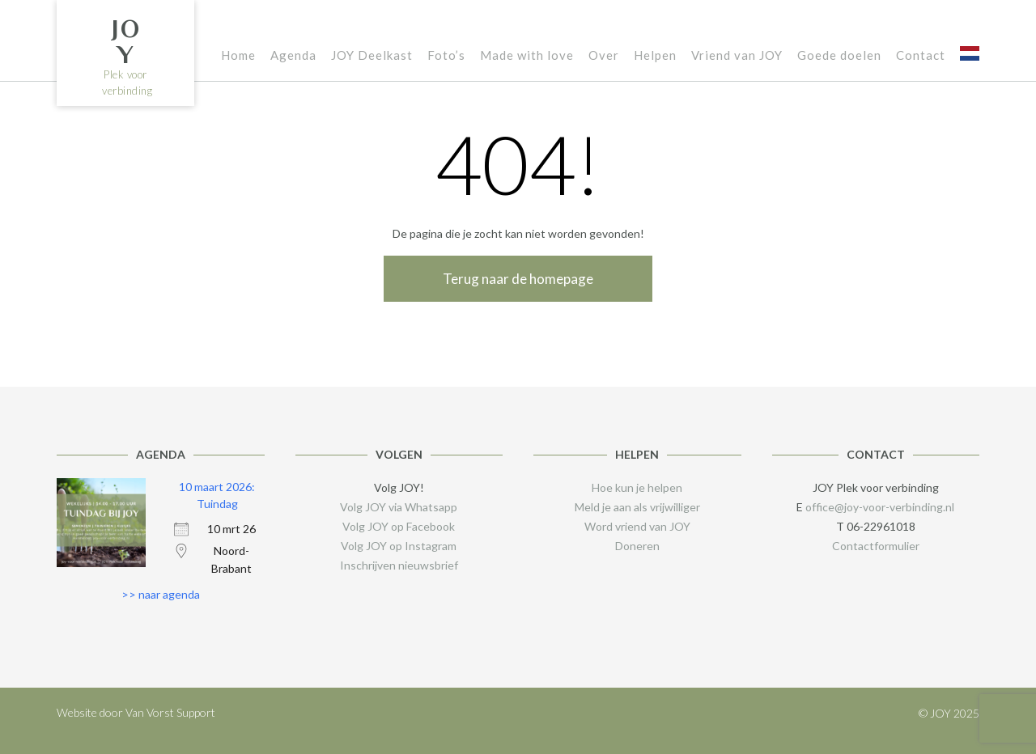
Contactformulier (875, 546)
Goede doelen (839, 55)
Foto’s (446, 55)
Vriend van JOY (737, 55)
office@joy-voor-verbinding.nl (879, 507)
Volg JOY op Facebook (398, 526)
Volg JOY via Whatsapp (398, 507)
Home (238, 55)
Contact (920, 55)
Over (603, 55)
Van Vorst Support (170, 712)
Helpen (655, 55)
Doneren (637, 546)
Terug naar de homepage (518, 278)
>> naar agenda (160, 594)
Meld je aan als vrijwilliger (637, 507)
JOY (126, 41)
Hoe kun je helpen (637, 487)
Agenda (293, 55)
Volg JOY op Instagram (398, 546)
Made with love (527, 55)
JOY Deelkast (372, 55)
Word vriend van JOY (637, 526)
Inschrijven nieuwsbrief (399, 565)
